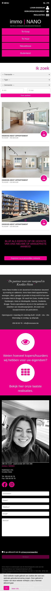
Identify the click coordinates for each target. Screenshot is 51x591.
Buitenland (25, 53)
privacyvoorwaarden (29, 552)
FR (48, 3)
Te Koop (25, 31)
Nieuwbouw (25, 46)
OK (6, 588)
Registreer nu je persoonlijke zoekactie (25, 258)
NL (44, 3)
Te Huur (25, 39)
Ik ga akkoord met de (21, 552)
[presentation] (20, 544)
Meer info (15, 589)
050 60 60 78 (10, 476)
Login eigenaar (39, 8)
